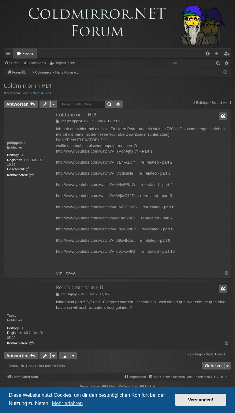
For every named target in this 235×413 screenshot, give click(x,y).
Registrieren (65, 63)
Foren (27, 53)
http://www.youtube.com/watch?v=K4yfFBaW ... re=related (107, 184)
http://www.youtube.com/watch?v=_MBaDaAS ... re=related (108, 207)
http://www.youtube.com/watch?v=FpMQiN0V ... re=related (107, 229)
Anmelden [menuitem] (219, 55)
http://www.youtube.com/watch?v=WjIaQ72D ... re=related (107, 195)
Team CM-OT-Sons (36, 93)
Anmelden (37, 63)
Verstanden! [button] (200, 399)
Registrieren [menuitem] (228, 55)
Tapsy (12, 315)
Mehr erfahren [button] (67, 403)
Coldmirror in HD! (27, 85)
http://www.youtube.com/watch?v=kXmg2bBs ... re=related (107, 218)
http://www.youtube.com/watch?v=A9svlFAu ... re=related (106, 240)
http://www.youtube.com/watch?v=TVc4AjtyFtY (97, 151)
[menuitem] (207, 53)
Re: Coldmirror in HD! (80, 287)
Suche (14, 63)
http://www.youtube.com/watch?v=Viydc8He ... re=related (106, 173)
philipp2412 (16, 143)
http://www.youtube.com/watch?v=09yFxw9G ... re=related (107, 251)
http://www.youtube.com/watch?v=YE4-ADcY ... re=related (107, 162)
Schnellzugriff (9, 55)
